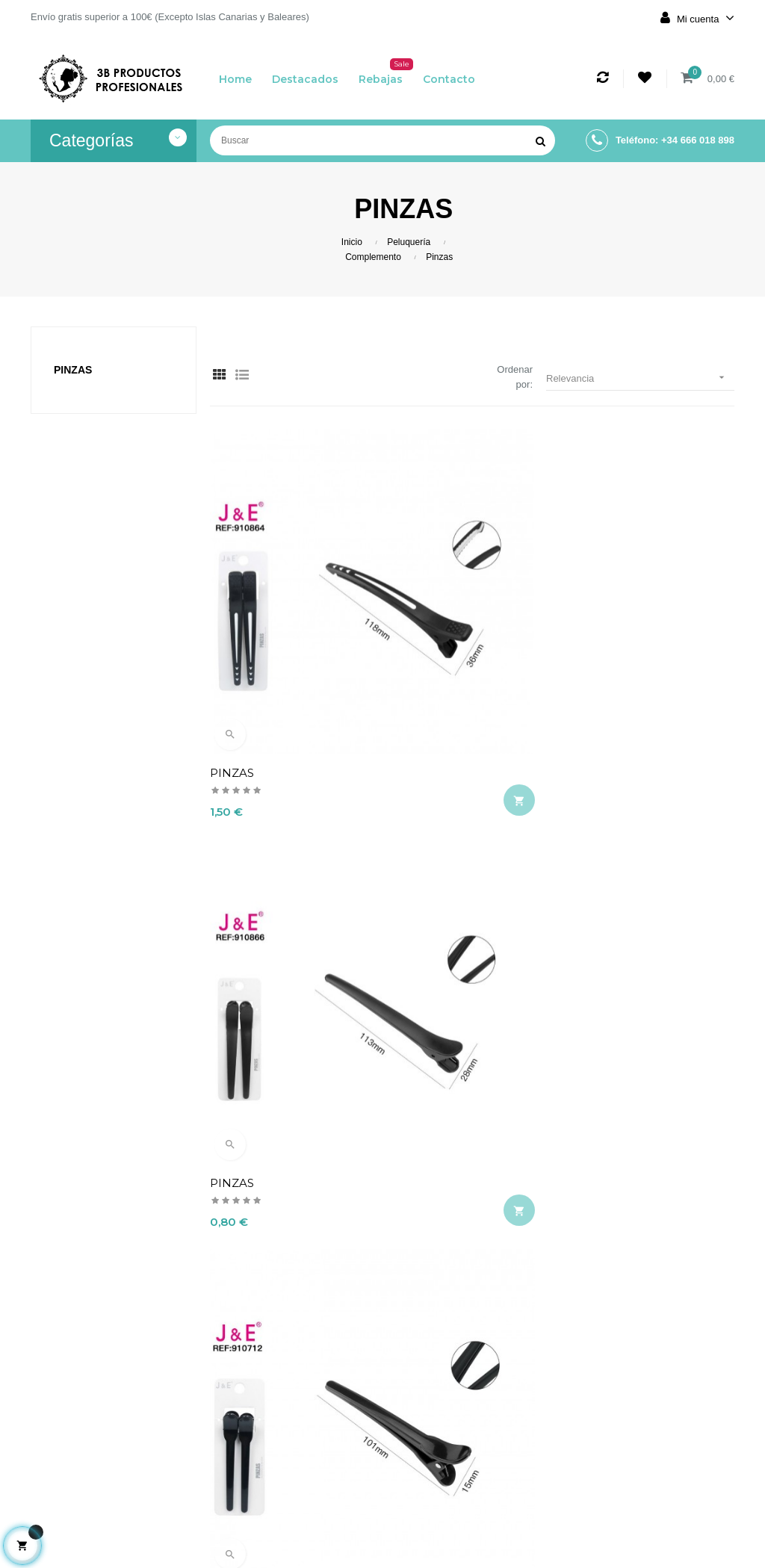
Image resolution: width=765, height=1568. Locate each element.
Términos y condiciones (322, 1448)
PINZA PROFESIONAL (452, 1114)
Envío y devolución (323, 1383)
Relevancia (640, 378)
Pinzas (73, 370)
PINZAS (232, 613)
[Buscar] (382, 140)
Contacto (323, 1521)
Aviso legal (323, 1415)
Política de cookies (322, 1489)
